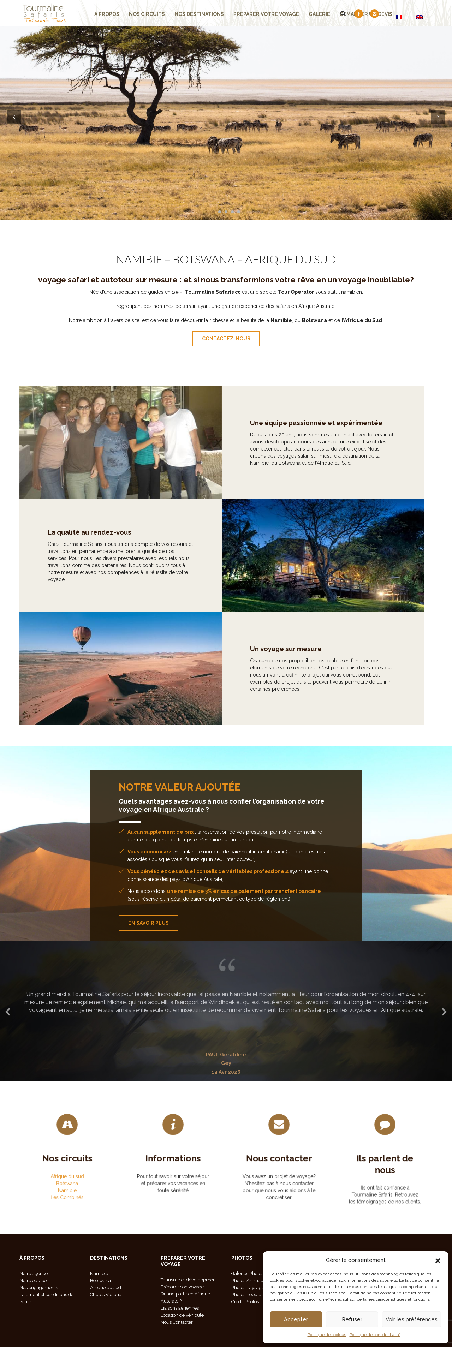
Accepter (296, 1319)
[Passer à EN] (419, 17)
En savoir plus (148, 923)
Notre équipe (33, 1280)
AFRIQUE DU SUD (290, 259)
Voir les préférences (412, 1319)
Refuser (352, 1319)
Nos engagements (38, 1287)
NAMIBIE (139, 259)
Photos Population (250, 1294)
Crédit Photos (245, 1301)
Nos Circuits (147, 14)
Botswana (67, 1169)
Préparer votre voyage (266, 14)
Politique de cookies (327, 1334)
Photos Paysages (248, 1287)
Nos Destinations (199, 14)
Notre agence (33, 1273)
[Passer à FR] (399, 17)
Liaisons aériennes (180, 1308)
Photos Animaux (248, 1280)
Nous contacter (279, 1163)
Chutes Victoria (105, 1294)
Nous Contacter (177, 1322)
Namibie (67, 1172)
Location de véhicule (182, 1315)
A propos (106, 14)
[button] (437, 1260)
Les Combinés (67, 1174)
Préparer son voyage (182, 1286)
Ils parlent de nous (384, 1166)
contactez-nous (226, 338)
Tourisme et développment (189, 1279)
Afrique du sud (67, 1167)
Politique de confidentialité (375, 1334)
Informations (173, 1161)
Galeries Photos (247, 1273)
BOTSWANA (204, 259)
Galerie (319, 14)
